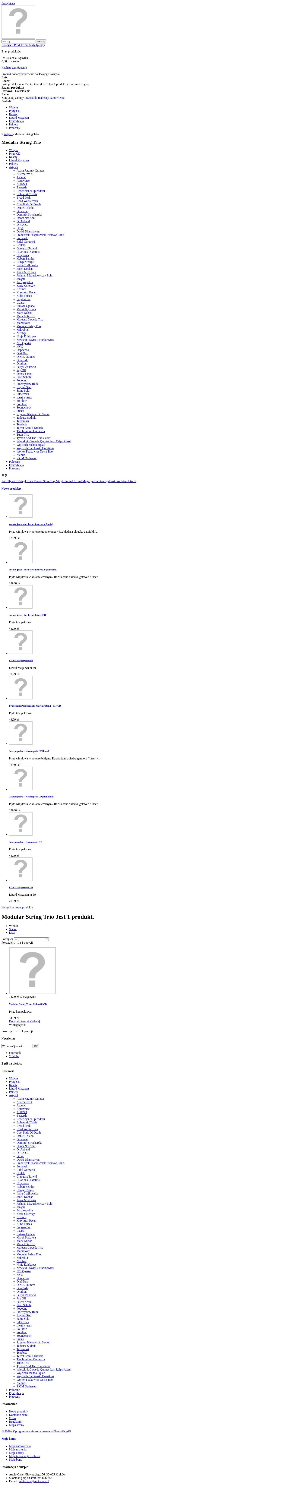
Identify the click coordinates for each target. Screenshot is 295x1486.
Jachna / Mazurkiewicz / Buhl (34, 275)
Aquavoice (23, 180)
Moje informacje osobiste (24, 1456)
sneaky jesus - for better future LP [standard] (33, 569)
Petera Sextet (24, 373)
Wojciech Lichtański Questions (35, 448)
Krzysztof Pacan (26, 292)
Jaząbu (21, 278)
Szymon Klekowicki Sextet (33, 414)
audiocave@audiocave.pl (34, 1481)
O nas (12, 1418)
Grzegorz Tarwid (27, 248)
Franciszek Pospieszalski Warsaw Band (40, 234)
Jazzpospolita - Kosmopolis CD (25, 842)
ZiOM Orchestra (26, 458)
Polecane (14, 461)
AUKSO (22, 184)
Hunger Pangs (25, 261)
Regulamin (15, 1421)
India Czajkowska (27, 265)
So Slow (22, 404)
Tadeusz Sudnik (26, 417)
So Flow (22, 400)
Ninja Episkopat (26, 336)
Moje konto (9, 1438)
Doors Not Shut (26, 217)
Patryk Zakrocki (26, 366)
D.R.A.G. (22, 224)
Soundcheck (24, 407)
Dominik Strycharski (29, 214)
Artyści (13, 167)
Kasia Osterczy (26, 285)
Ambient (122, 481)
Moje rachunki (18, 1449)
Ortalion (22, 363)
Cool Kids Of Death (29, 204)
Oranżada (22, 360)
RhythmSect (24, 387)
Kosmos (21, 289)
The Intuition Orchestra (31, 431)
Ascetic (21, 177)
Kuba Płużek (24, 295)
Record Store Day (45, 481)
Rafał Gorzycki (26, 241)
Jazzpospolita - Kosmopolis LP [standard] (31, 796)
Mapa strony (16, 1425)
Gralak (21, 245)
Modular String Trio (29, 326)
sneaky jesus (24, 397)
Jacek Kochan (25, 268)
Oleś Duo (22, 353)
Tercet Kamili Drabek (30, 427)
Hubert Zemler (25, 258)
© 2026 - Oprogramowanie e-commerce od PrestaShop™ (36, 1431)
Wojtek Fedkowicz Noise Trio (35, 451)
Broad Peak (23, 197)
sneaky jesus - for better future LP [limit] (31, 524)
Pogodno (22, 380)
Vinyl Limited (65, 481)
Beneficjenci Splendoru (31, 190)
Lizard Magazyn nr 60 (21, 660)
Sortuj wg (7, 939)
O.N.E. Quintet (26, 356)
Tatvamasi (23, 421)
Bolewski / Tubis (27, 194)
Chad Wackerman (27, 201)
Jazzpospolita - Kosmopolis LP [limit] (29, 751)
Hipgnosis (23, 255)
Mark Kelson (24, 312)
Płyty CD (14, 110)
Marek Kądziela (26, 309)
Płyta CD (13, 481)
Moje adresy (16, 1452)
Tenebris (22, 424)
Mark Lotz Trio (26, 316)
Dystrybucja (16, 121)
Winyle (13, 107)
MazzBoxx (23, 322)
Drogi (20, 228)
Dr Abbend (23, 221)
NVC (20, 346)
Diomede (22, 211)
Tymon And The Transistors (33, 438)
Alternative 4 (24, 173)
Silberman (23, 394)
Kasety (13, 114)
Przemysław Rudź (27, 383)
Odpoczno (23, 350)
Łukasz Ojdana (26, 306)
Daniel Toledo (25, 207)
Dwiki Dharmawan (28, 231)
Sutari (20, 410)
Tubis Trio (23, 434)
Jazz (5, 481)
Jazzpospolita (25, 282)
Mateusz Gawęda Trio (30, 319)
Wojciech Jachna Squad (31, 444)
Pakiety (13, 124)
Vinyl (23, 481)
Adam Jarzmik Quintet (30, 170)
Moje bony (15, 1459)
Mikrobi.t (22, 329)
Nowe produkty (11, 488)
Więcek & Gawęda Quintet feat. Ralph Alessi (44, 441)
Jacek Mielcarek (26, 272)
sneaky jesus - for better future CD (27, 615)
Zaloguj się (8, 3)
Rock (30, 481)
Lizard (20, 302)
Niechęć (21, 333)
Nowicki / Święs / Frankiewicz (35, 339)
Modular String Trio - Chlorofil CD (28, 1004)
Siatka (13, 929)
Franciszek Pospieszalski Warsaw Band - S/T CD (35, 705)
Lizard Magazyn (19, 117)
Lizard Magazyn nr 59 (21, 887)
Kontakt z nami (18, 1414)
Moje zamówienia (20, 1446)
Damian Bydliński (105, 481)
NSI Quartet (24, 343)
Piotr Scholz (24, 377)
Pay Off (21, 370)
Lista (12, 932)
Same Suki (23, 390)
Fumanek (22, 238)
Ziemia (21, 454)
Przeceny (14, 127)
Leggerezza (23, 299)
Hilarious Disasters (28, 251)
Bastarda (22, 187)
